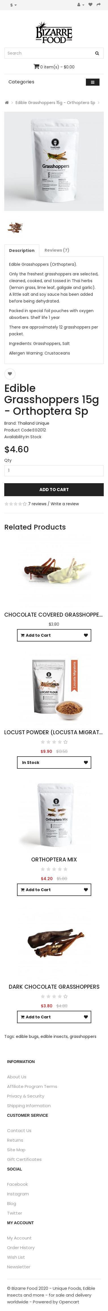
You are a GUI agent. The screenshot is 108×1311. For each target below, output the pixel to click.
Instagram (18, 1194)
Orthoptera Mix (54, 859)
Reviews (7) (57, 250)
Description (22, 250)
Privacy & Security (25, 1096)
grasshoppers (83, 1036)
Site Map (16, 1150)
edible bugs (27, 1036)
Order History (21, 1247)
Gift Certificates (24, 1159)
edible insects (54, 1036)
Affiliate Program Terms (32, 1086)
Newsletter (18, 1267)
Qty (8, 460)
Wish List (16, 1257)
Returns (15, 1140)
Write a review (65, 504)
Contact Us (19, 1130)
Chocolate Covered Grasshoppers (55, 615)
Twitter (14, 1213)
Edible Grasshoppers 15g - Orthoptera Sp (55, 102)
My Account (19, 1238)
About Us (16, 1077)
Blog (11, 1203)
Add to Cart (54, 490)
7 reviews (37, 504)
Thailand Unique (33, 423)
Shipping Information (29, 1106)
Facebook (17, 1184)
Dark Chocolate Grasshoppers (54, 987)
